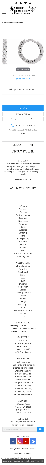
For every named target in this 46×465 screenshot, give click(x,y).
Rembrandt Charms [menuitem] (23, 310)
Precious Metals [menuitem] (23, 379)
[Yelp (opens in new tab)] (26, 441)
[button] (16, 3)
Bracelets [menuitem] (23, 209)
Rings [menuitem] (23, 227)
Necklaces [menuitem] (23, 221)
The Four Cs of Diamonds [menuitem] (23, 365)
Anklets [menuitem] (23, 247)
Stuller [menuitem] (23, 313)
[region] (23, 51)
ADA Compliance (23, 352)
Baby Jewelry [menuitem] (23, 238)
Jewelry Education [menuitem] (23, 362)
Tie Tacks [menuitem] (23, 241)
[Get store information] (23, 413)
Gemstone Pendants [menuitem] (23, 253)
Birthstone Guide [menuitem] (23, 373)
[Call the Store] (23, 409)
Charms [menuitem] (22, 212)
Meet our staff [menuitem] (22, 349)
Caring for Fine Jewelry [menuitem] (23, 382)
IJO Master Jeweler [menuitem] (23, 343)
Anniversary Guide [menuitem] (23, 391)
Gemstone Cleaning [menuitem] (23, 388)
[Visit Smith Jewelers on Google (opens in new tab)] (33, 441)
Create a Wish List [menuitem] (23, 346)
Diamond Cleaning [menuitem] (23, 385)
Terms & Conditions (29, 449)
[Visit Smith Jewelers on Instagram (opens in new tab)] (20, 441)
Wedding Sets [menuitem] (23, 256)
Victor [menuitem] (23, 316)
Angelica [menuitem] (23, 269)
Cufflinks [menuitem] (23, 232)
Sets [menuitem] (23, 250)
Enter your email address (23, 425)
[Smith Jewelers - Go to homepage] (23, 10)
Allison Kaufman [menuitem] (22, 266)
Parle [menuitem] (23, 307)
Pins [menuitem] (23, 235)
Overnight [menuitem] (23, 304)
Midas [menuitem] (23, 298)
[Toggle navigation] (4, 14)
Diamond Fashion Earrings (13, 23)
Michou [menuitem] (23, 295)
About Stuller (23, 151)
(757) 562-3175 (23, 78)
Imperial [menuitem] (23, 283)
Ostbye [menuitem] (23, 301)
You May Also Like (23, 188)
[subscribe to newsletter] (40, 429)
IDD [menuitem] (23, 281)
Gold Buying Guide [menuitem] (23, 394)
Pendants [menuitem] (23, 224)
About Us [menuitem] (23, 340)
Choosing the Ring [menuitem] (23, 370)
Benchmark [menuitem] (23, 272)
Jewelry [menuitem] (23, 244)
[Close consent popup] (42, 461)
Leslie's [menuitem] (23, 289)
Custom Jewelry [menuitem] (23, 215)
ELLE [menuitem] (23, 278)
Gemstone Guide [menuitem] (23, 376)
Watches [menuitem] (23, 230)
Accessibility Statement (23, 453)
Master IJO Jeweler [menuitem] (23, 292)
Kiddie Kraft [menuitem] (23, 286)
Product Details (23, 145)
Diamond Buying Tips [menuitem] (23, 367)
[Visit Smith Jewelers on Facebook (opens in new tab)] (13, 441)
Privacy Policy (15, 449)
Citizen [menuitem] (23, 275)
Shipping (13, 119)
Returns (33, 119)
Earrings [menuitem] (23, 218)
